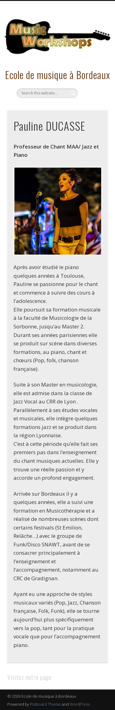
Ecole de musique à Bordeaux (57, 74)
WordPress (80, 704)
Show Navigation (93, 55)
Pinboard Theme (45, 704)
